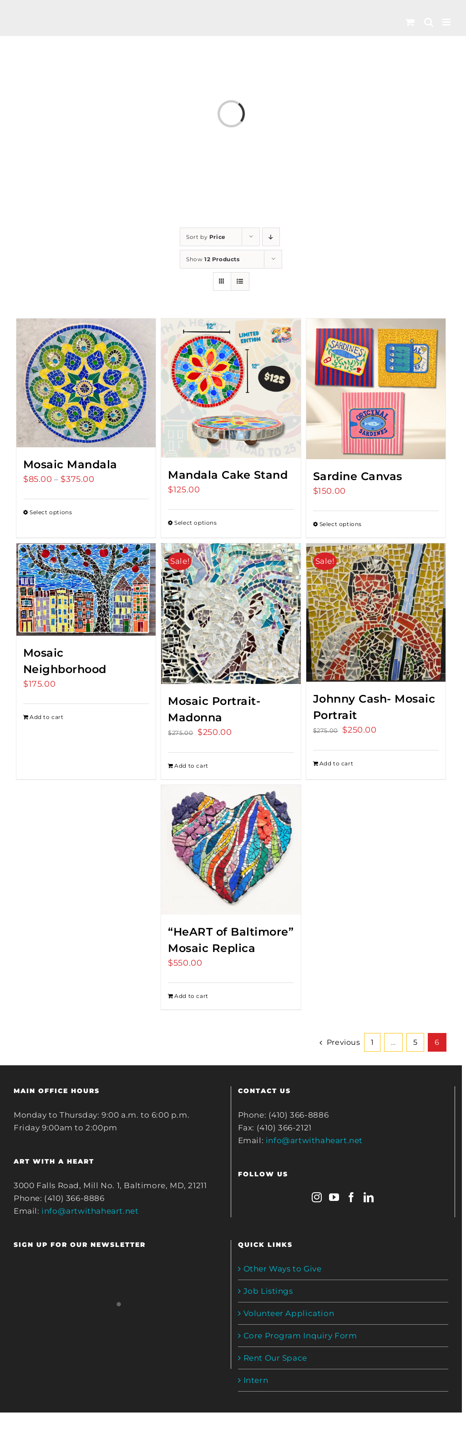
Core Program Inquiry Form (300, 1335)
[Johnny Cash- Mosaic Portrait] (376, 612)
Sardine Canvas (357, 476)
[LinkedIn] (369, 1197)
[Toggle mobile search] (429, 22)
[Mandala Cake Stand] (230, 388)
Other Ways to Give (282, 1268)
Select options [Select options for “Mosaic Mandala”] (51, 512)
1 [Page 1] (372, 1042)
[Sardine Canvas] (376, 389)
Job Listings (268, 1291)
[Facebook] (351, 1197)
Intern (255, 1380)
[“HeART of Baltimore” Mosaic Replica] (230, 850)
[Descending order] (271, 237)
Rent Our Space (275, 1357)
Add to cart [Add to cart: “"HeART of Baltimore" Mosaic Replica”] (191, 995)
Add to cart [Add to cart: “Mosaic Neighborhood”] (47, 717)
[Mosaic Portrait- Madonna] (230, 613)
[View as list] (240, 281)
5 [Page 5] (415, 1042)
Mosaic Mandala (70, 464)
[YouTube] (334, 1197)
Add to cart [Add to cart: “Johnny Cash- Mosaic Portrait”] (336, 763)
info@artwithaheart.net (89, 1210)
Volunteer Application (288, 1313)
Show (213, 259)
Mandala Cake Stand (228, 474)
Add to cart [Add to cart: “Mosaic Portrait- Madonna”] (191, 765)
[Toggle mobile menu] (447, 22)
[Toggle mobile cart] (410, 22)
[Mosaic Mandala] (86, 383)
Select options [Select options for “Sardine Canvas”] (340, 524)
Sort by (206, 236)
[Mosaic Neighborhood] (86, 589)
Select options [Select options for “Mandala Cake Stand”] (195, 522)
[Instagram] (317, 1197)
